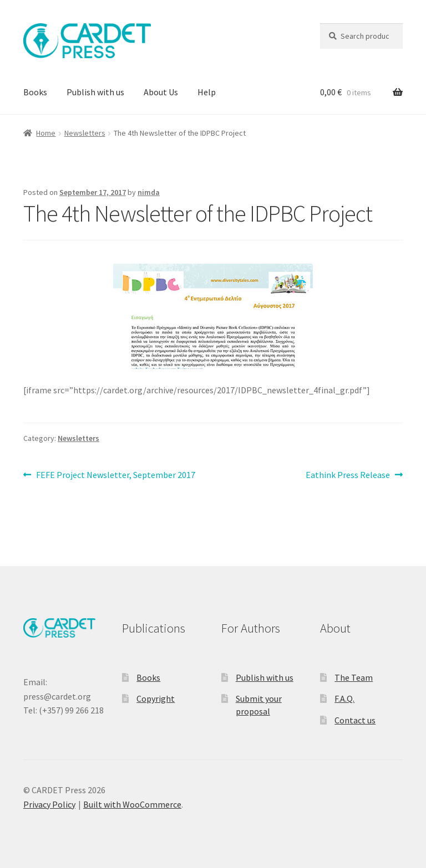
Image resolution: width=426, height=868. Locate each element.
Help (206, 91)
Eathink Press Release (348, 475)
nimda (149, 192)
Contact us (355, 720)
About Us (161, 91)
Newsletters (84, 133)
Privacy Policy (49, 804)
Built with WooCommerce (132, 804)
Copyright (155, 698)
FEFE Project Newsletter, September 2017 (115, 475)
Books (35, 91)
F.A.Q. (344, 698)
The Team (353, 677)
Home (45, 133)
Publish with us (95, 91)
